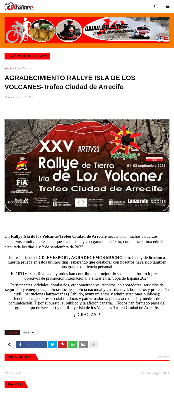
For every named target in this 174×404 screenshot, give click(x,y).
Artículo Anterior (19, 373)
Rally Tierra (23, 68)
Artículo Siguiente (154, 373)
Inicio (8, 68)
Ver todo (163, 357)
